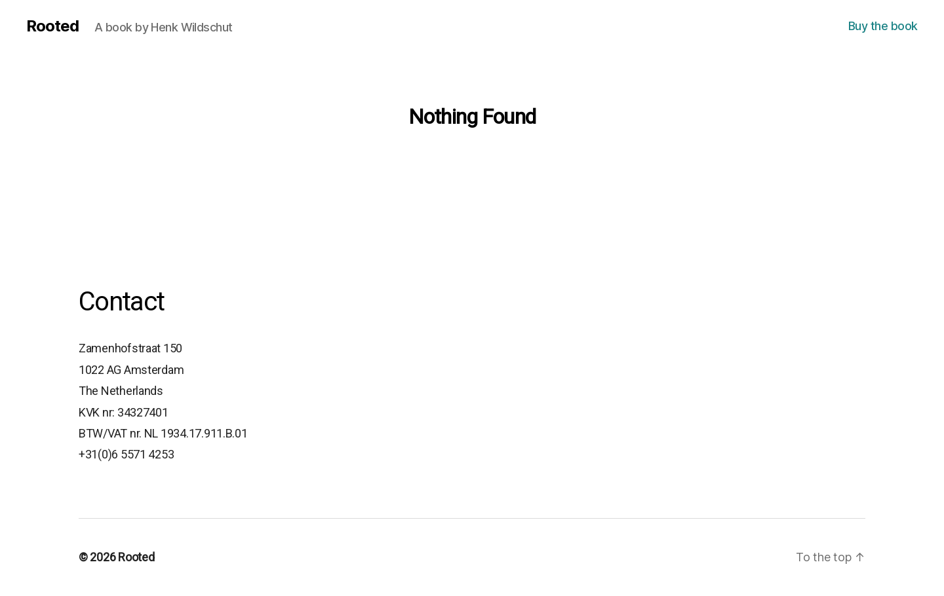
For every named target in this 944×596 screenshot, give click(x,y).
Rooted (52, 26)
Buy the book (883, 26)
